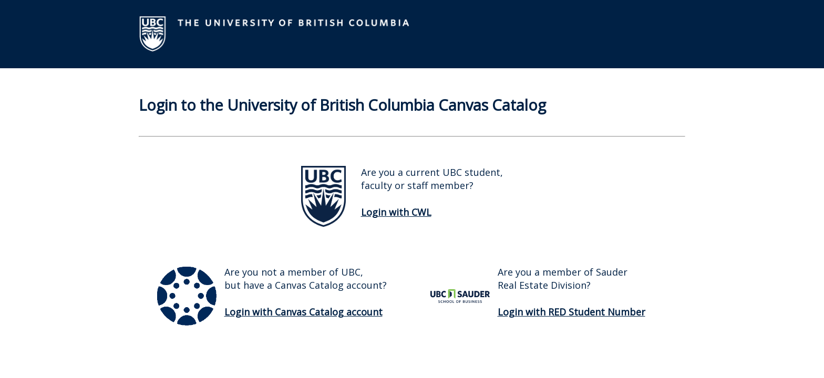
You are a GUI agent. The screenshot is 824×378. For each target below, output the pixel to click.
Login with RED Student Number (571, 312)
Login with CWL (396, 212)
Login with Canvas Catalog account (303, 312)
